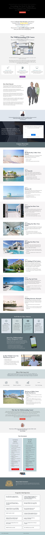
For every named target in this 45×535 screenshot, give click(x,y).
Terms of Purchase (26, 533)
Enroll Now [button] (22, 76)
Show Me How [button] (22, 12)
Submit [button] (33, 134)
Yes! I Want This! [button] (15, 469)
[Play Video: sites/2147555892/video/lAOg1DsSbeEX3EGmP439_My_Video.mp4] (32, 360)
